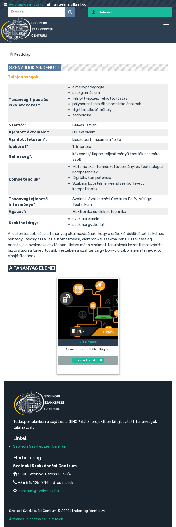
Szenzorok (88, 342)
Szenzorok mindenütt (88, 360)
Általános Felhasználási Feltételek (36, 519)
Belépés (105, 12)
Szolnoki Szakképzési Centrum (40, 446)
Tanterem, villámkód (69, 4)
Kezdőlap (22, 54)
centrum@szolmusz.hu (25, 5)
